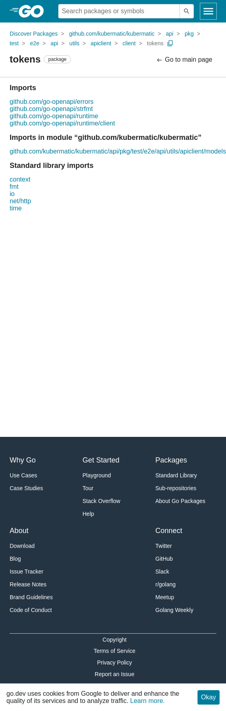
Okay (208, 697)
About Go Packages (180, 501)
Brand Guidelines (31, 597)
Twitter (163, 546)
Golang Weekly (174, 610)
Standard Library (176, 475)
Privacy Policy (114, 662)
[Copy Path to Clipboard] (170, 43)
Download (22, 546)
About (19, 531)
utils (74, 43)
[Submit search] (186, 11)
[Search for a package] (119, 11)
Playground (97, 475)
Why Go (23, 460)
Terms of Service (114, 651)
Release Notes (28, 584)
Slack (162, 571)
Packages (171, 460)
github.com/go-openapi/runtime (54, 116)
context (20, 179)
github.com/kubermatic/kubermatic (112, 33)
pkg (189, 33)
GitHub (164, 558)
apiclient (101, 43)
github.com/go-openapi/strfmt (51, 108)
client (129, 43)
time (16, 208)
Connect (168, 531)
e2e (34, 43)
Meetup (164, 597)
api (169, 33)
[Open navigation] (208, 11)
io (12, 193)
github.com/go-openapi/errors (52, 101)
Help (88, 514)
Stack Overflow (101, 501)
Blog (15, 558)
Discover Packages (34, 33)
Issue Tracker (26, 571)
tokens (155, 43)
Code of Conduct (31, 610)
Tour (88, 488)
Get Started (101, 460)
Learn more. (147, 700)
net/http (20, 201)
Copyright (114, 639)
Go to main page (184, 60)
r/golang (165, 584)
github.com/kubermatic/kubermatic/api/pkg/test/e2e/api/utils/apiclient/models (118, 151)
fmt (14, 186)
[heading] (34, 11)
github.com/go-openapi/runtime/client (62, 123)
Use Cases (23, 475)
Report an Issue (114, 674)
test (14, 43)
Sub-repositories (175, 488)
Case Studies (26, 488)
